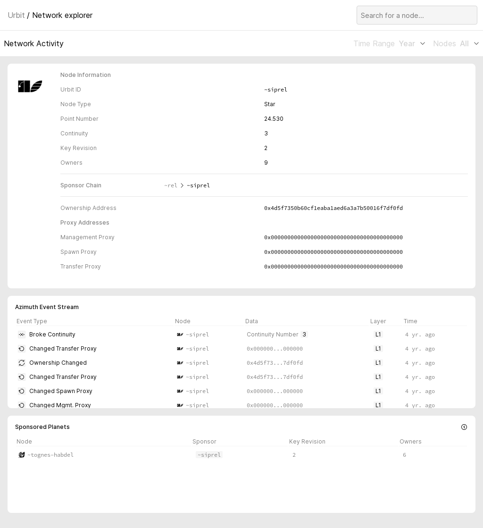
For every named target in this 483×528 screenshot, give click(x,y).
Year (412, 43)
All (469, 43)
